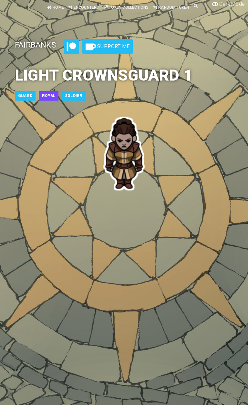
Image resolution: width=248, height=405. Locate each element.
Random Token (171, 7)
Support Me (107, 47)
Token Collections (126, 7)
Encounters (83, 7)
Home (55, 7)
